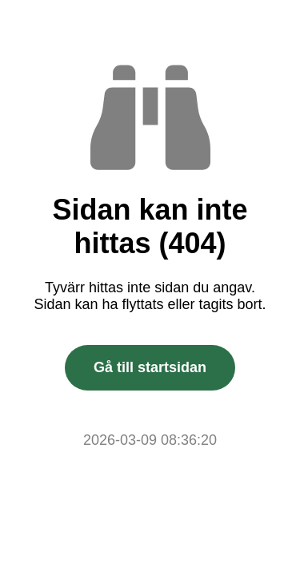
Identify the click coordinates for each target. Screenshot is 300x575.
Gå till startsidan (150, 367)
